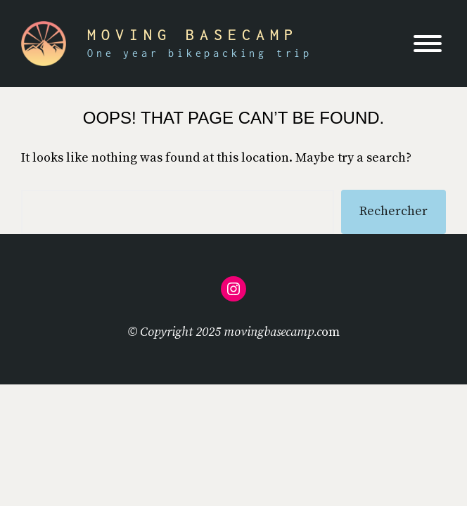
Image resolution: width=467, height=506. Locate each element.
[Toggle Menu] (428, 43)
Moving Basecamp (192, 34)
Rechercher (393, 211)
